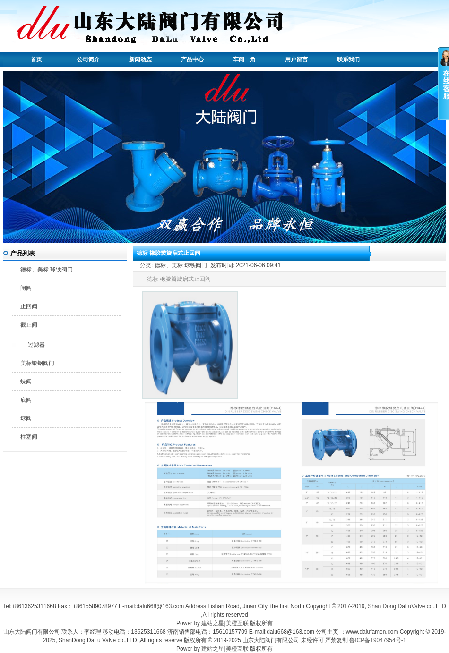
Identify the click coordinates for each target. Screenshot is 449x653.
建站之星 (212, 623)
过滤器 (36, 344)
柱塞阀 (28, 436)
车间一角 (244, 59)
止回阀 (28, 306)
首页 (36, 59)
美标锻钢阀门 (37, 363)
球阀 (26, 418)
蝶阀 (26, 381)
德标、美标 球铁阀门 (46, 269)
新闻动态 (140, 59)
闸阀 (26, 288)
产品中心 (192, 59)
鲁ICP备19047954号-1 (377, 640)
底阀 (26, 400)
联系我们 (348, 59)
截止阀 (28, 325)
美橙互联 (237, 623)
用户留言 (296, 59)
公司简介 (88, 59)
